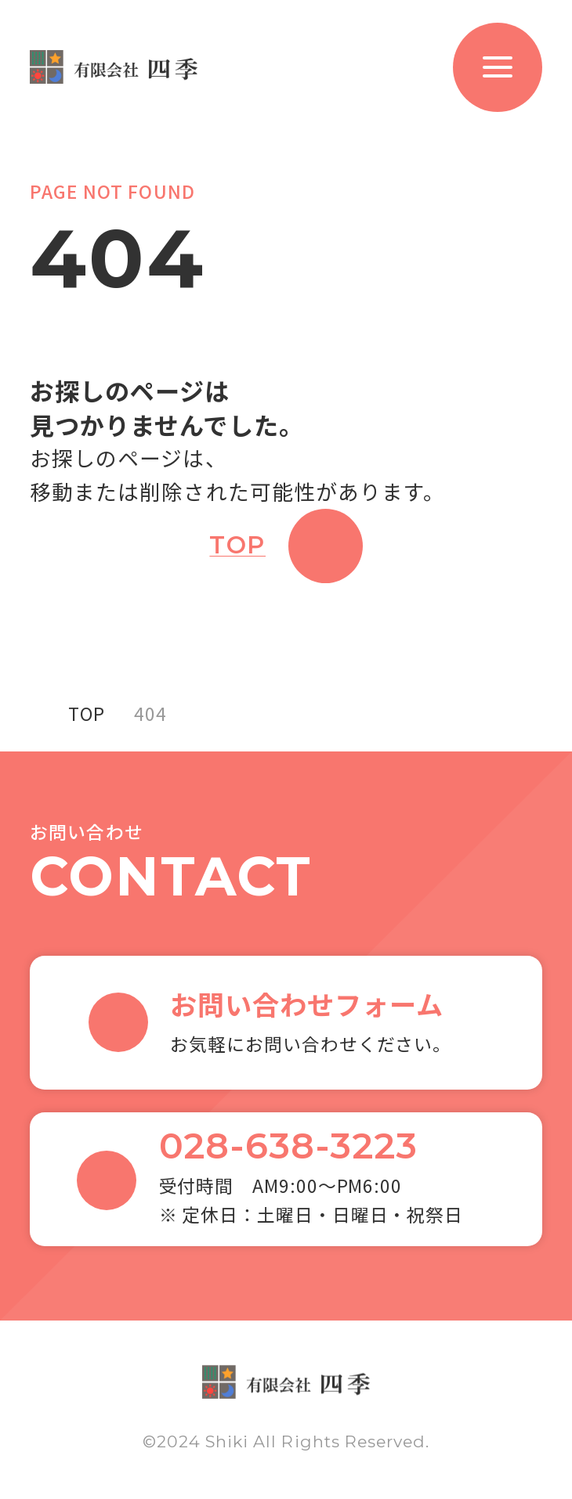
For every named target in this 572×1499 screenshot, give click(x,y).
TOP (237, 545)
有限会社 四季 (113, 67)
